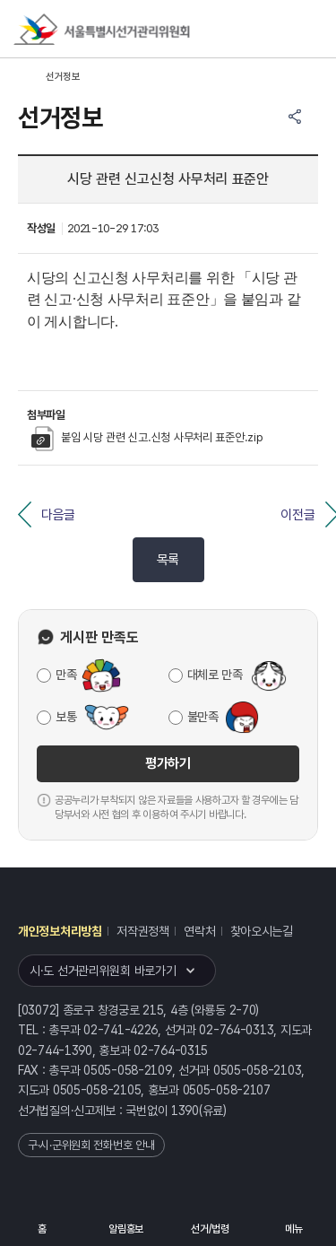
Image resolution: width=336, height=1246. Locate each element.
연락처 (199, 931)
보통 (66, 717)
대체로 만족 (215, 674)
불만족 (203, 717)
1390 (185, 1110)
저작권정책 (142, 931)
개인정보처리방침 (60, 931)
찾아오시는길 (261, 931)
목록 (168, 560)
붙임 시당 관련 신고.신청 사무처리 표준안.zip (147, 437)
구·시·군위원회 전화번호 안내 (91, 1145)
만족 (66, 674)
